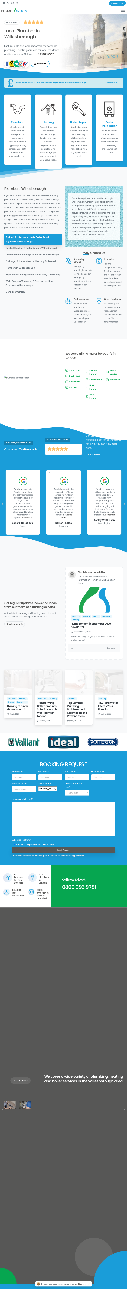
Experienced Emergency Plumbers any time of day (33, 274)
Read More (27, 517)
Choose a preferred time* (74, 785)
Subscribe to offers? (21, 839)
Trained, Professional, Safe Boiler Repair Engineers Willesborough (28, 239)
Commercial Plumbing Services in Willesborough (32, 254)
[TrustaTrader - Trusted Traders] (21, 64)
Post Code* (70, 771)
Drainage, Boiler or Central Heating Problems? (31, 261)
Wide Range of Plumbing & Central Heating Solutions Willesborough (29, 283)
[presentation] (3, 504)
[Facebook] (8, 64)
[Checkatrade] (26, 64)
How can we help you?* (22, 799)
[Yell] (12, 64)
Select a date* (45, 783)
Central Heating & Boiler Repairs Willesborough (32, 247)
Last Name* (43, 771)
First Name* (17, 771)
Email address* (98, 771)
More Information (15, 291)
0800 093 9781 (46, 54)
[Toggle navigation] (123, 10)
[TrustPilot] (17, 64)
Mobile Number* (19, 783)
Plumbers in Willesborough (20, 267)
